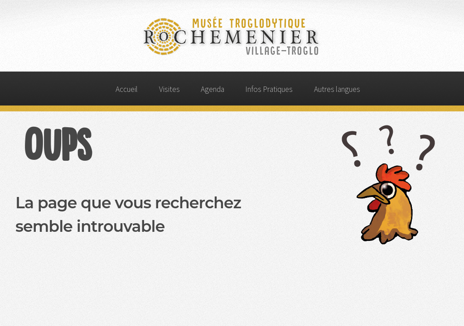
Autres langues (337, 89)
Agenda (212, 89)
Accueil (127, 89)
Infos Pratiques (269, 89)
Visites (169, 89)
